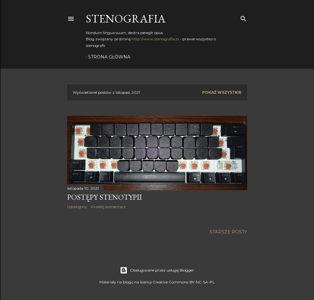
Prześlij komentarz (108, 206)
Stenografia (126, 18)
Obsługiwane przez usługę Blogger (157, 270)
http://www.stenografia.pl (155, 39)
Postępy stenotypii (104, 197)
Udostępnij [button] (77, 206)
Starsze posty (228, 232)
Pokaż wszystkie (222, 92)
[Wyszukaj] (243, 17)
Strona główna (109, 57)
